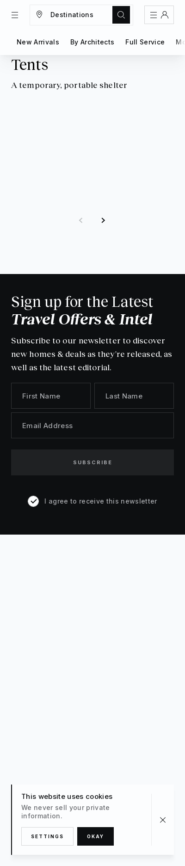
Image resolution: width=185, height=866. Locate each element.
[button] (81, 221)
